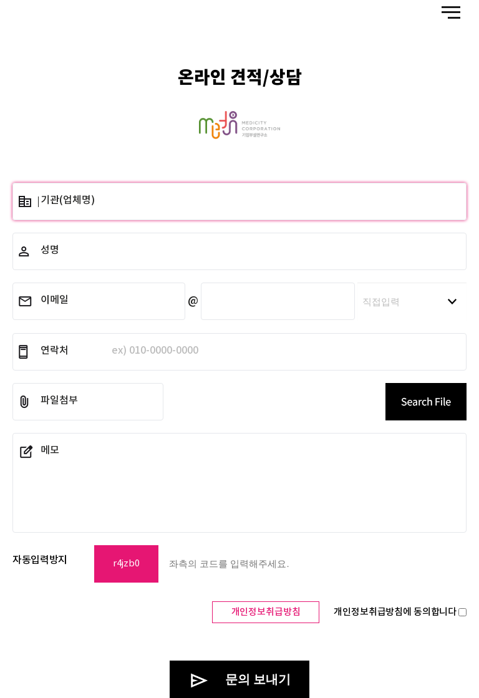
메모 (50, 450)
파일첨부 (59, 400)
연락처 (119, 351)
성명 (50, 250)
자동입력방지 (39, 560)
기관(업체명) (68, 200)
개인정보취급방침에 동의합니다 (400, 612)
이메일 (55, 300)
